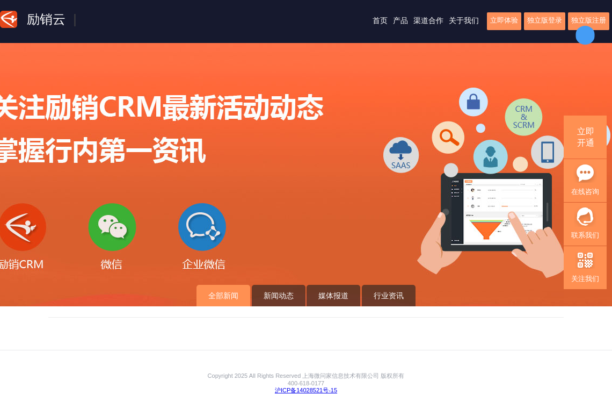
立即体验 (504, 20)
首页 (380, 20)
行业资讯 (389, 295)
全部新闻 (223, 295)
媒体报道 (333, 295)
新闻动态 (279, 295)
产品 (400, 20)
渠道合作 (428, 20)
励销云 (46, 19)
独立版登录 (544, 20)
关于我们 (464, 20)
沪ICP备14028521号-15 (306, 390)
